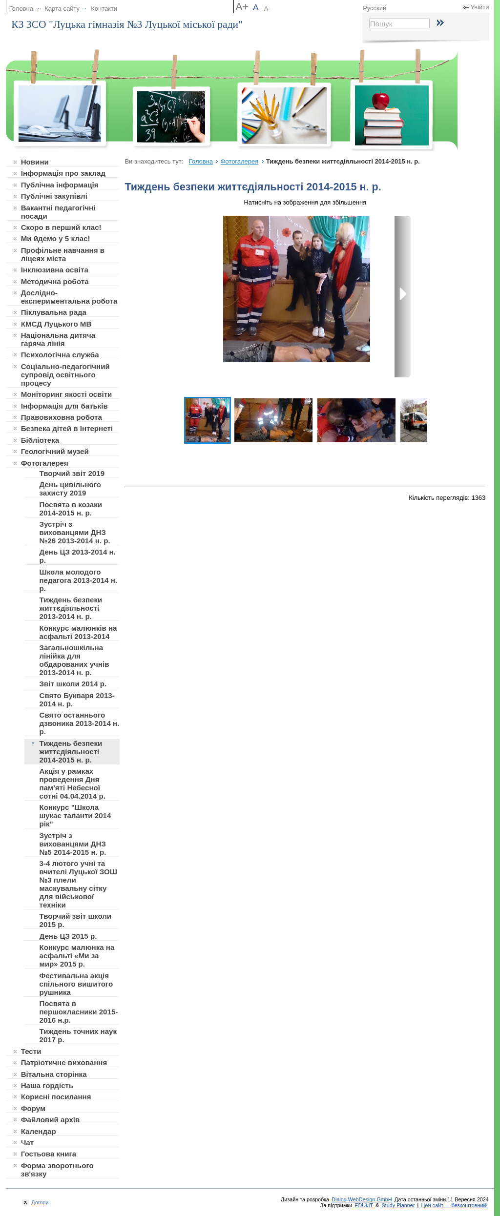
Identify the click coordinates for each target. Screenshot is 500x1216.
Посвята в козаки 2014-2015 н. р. (70, 508)
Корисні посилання (56, 1096)
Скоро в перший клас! (61, 227)
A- (267, 8)
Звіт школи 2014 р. (72, 684)
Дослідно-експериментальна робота (69, 297)
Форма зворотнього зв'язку (57, 1169)
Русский (374, 8)
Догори (39, 1202)
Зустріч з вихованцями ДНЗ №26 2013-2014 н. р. (74, 532)
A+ (242, 6)
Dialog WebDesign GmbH (362, 1199)
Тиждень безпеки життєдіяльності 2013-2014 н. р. (70, 608)
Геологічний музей (55, 451)
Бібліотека (40, 440)
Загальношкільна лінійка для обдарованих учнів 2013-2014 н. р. (74, 660)
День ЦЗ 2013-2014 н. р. (77, 556)
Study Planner (398, 1205)
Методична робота (55, 281)
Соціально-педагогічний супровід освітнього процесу (65, 374)
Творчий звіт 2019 (71, 473)
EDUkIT (363, 1205)
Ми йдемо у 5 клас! (55, 238)
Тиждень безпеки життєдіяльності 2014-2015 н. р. (70, 751)
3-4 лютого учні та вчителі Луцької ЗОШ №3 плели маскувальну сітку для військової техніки (78, 884)
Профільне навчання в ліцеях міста (62, 254)
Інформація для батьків (64, 406)
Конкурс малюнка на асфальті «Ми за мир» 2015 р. (76, 955)
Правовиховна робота (61, 417)
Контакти (104, 8)
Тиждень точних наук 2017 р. (78, 1035)
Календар (38, 1131)
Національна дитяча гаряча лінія (58, 339)
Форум (33, 1108)
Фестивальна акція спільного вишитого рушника (76, 983)
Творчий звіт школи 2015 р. (75, 920)
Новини (35, 162)
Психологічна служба (60, 354)
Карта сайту (62, 8)
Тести (31, 1051)
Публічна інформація (60, 185)
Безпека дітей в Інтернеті (67, 428)
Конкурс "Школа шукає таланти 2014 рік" (75, 815)
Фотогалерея (44, 463)
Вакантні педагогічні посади (58, 212)
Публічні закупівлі (54, 196)
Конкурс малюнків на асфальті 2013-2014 (78, 632)
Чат (27, 1142)
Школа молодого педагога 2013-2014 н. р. (78, 580)
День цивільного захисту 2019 (70, 488)
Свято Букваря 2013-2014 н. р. (76, 699)
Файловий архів (50, 1119)
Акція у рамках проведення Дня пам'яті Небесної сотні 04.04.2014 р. (72, 783)
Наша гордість (47, 1085)
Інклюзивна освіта (54, 270)
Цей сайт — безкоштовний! (454, 1205)
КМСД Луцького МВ (56, 324)
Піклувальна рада (53, 312)
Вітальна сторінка (54, 1074)
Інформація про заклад (63, 173)
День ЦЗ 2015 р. (68, 936)
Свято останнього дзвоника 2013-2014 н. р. (79, 723)
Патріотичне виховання (64, 1062)
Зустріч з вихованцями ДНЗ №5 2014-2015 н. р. (72, 843)
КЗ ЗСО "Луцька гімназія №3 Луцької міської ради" (127, 24)
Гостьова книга (49, 1154)
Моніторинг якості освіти (66, 394)
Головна (21, 8)
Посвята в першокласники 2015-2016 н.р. (78, 1011)
